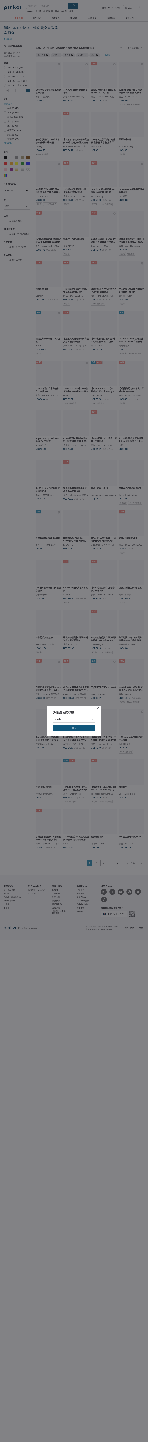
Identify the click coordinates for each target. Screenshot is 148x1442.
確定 (74, 727)
